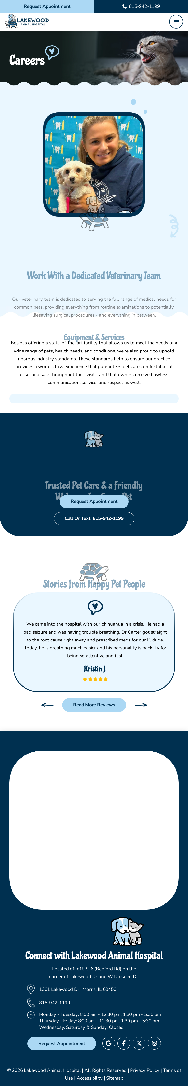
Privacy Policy (144, 1070)
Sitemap (114, 1078)
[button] (176, 22)
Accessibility (90, 1078)
